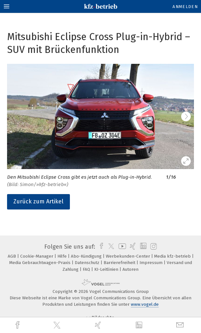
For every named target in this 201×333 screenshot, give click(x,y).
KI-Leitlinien (107, 269)
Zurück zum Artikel (38, 201)
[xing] (98, 325)
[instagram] (153, 246)
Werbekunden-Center (128, 256)
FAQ (87, 269)
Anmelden (185, 6)
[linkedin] (140, 325)
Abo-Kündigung (87, 256)
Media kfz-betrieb (173, 256)
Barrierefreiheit (120, 262)
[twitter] (58, 325)
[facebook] (18, 325)
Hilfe (62, 256)
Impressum (151, 262)
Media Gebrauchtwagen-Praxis (40, 262)
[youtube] (121, 246)
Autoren (130, 269)
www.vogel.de (145, 304)
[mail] (180, 325)
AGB (12, 256)
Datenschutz (88, 262)
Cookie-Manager (37, 256)
